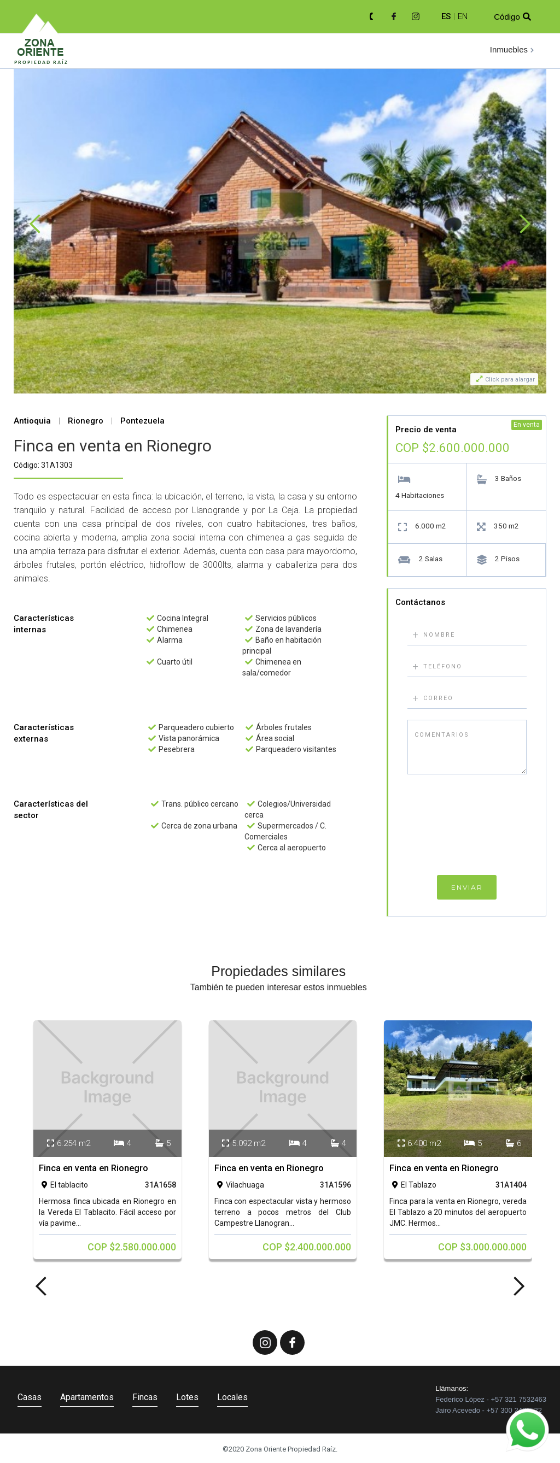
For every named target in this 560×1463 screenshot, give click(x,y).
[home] (41, 52)
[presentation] (467, 827)
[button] (512, 49)
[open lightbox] (280, 224)
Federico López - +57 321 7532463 (490, 1399)
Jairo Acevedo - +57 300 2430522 (488, 1410)
